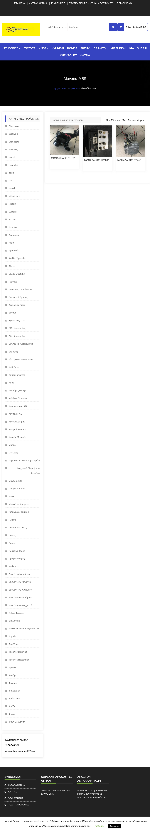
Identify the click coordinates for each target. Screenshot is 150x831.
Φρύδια (12, 706)
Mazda (85, 55)
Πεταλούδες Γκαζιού (19, 511)
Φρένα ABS (74, 88)
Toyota (29, 48)
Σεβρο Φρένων (16, 613)
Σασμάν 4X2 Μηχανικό (20, 581)
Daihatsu (100, 48)
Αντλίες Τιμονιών (17, 258)
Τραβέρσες (14, 644)
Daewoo (13, 133)
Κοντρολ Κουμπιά (17, 429)
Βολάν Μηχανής (17, 273)
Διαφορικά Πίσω (17, 305)
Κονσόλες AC (15, 413)
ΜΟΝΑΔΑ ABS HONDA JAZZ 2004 (97, 160)
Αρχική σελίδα (60, 88)
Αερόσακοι (14, 235)
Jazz (11, 172)
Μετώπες (13, 452)
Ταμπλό (12, 636)
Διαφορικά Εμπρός (18, 297)
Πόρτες (12, 535)
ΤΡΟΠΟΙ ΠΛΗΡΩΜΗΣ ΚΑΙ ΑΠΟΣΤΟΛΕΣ (91, 3)
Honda (72, 48)
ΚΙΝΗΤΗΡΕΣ (58, 3)
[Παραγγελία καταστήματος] (75, 120)
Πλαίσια (12, 519)
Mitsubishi (118, 48)
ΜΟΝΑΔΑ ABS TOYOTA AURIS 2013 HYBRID (130, 160)
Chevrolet (68, 55)
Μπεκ (11, 496)
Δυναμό (12, 312)
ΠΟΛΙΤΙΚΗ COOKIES (18, 804)
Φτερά (12, 714)
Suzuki (85, 48)
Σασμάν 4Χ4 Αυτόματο (20, 597)
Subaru (142, 48)
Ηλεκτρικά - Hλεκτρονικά (21, 359)
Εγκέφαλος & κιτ (17, 320)
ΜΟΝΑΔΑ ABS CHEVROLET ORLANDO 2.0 (64, 158)
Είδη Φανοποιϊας (17, 328)
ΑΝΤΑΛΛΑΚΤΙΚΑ (38, 3)
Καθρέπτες (14, 367)
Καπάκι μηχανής (17, 375)
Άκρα (11, 242)
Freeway (13, 149)
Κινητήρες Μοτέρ (17, 390)
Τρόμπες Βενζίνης (18, 651)
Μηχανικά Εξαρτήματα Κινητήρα (28, 471)
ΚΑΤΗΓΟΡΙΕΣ (10, 48)
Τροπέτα (13, 667)
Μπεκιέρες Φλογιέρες (19, 504)
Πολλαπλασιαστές (18, 527)
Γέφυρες (13, 281)
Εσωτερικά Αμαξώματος (21, 343)
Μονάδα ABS (15, 480)
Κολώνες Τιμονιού (18, 398)
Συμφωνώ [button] (114, 826)
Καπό (11, 382)
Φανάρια (13, 675)
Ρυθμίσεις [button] (99, 826)
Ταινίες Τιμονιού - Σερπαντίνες (24, 628)
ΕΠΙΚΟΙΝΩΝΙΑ (125, 3)
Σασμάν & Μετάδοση (19, 574)
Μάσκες (13, 444)
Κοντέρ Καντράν (17, 421)
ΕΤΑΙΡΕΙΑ (19, 3)
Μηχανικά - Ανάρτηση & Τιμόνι (24, 460)
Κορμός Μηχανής (17, 437)
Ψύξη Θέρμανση (17, 721)
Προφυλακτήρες (17, 550)
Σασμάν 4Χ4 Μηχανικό (20, 605)
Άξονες (12, 266)
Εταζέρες (13, 351)
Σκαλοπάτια (14, 620)
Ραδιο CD (14, 566)
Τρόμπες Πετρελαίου (19, 659)
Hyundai (58, 48)
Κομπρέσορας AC (18, 406)
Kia (131, 48)
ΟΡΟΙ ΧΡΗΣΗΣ (15, 798)
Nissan (44, 48)
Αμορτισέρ (14, 250)
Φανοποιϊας (14, 690)
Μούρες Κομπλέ (17, 488)
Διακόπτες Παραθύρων (20, 289)
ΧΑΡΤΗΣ (12, 791)
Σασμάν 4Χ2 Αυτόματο (20, 589)
